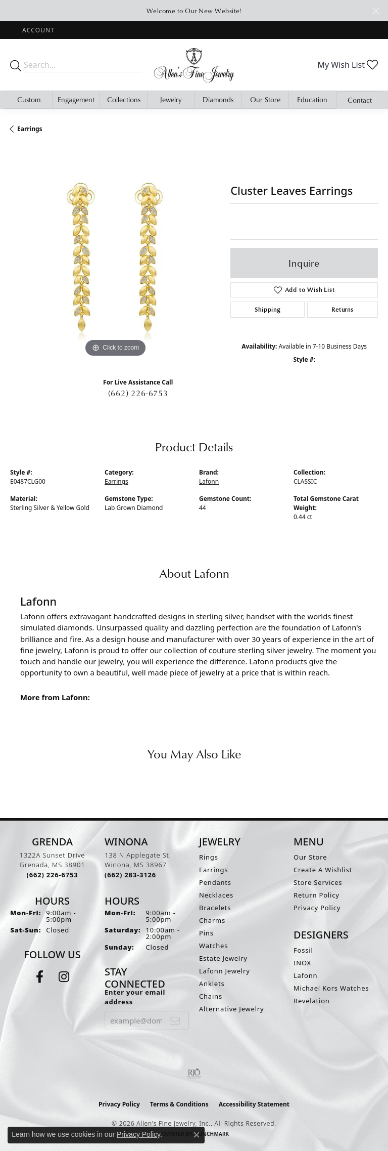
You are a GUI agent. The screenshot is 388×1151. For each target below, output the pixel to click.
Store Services (318, 882)
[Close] (375, 11)
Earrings (29, 128)
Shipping (267, 309)
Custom (28, 99)
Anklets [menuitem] (212, 983)
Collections (123, 99)
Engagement (76, 99)
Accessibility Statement (254, 1104)
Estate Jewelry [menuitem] (223, 958)
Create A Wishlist (323, 869)
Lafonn (209, 481)
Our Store (265, 99)
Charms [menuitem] (212, 920)
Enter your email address (135, 997)
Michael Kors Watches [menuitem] (331, 988)
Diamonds (218, 99)
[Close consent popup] (196, 1135)
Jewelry (171, 99)
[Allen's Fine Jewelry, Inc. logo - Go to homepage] (194, 65)
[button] (37, 30)
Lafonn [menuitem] (305, 975)
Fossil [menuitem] (303, 950)
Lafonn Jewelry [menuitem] (224, 970)
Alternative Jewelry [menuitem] (231, 1008)
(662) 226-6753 (138, 393)
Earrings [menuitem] (213, 869)
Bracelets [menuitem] (215, 907)
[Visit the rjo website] (194, 1073)
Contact (360, 100)
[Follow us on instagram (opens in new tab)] (64, 977)
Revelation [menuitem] (312, 1000)
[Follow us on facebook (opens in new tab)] (39, 977)
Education (312, 99)
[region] (115, 254)
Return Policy (317, 895)
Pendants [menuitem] (215, 882)
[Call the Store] (52, 874)
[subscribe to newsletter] (175, 1020)
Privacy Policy (317, 907)
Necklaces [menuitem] (216, 895)
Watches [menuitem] (213, 945)
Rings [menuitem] (208, 857)
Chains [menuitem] (210, 996)
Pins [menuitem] (206, 932)
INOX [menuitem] (302, 962)
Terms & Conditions (179, 1104)
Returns (342, 309)
